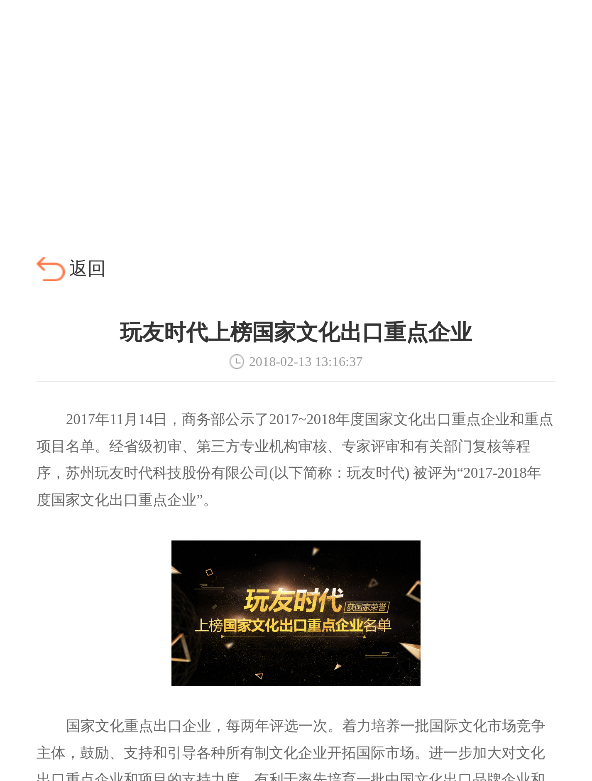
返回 (87, 268)
